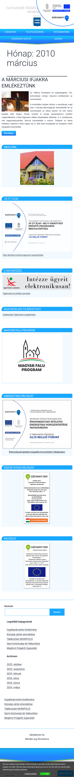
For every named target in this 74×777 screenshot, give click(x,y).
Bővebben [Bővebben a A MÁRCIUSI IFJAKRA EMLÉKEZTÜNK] (9, 133)
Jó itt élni (11, 198)
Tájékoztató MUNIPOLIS (20, 639)
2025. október (14, 664)
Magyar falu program (19, 330)
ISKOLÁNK (10, 147)
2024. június (13, 682)
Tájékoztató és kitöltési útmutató (16, 293)
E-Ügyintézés (13, 270)
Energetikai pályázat (19, 396)
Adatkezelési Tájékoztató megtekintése (19, 315)
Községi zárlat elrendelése (21, 634)
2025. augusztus (16, 669)
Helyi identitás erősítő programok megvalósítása (23, 255)
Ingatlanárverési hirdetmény (22, 629)
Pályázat (10, 538)
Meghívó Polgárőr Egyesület (22, 648)
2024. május (13, 687)
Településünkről (35, 32)
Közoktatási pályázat (19, 467)
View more (32, 770)
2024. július (13, 678)
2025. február (14, 673)
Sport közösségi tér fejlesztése (23, 643)
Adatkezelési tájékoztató (22, 309)
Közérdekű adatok (21, 39)
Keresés (8, 606)
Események (10, 32)
